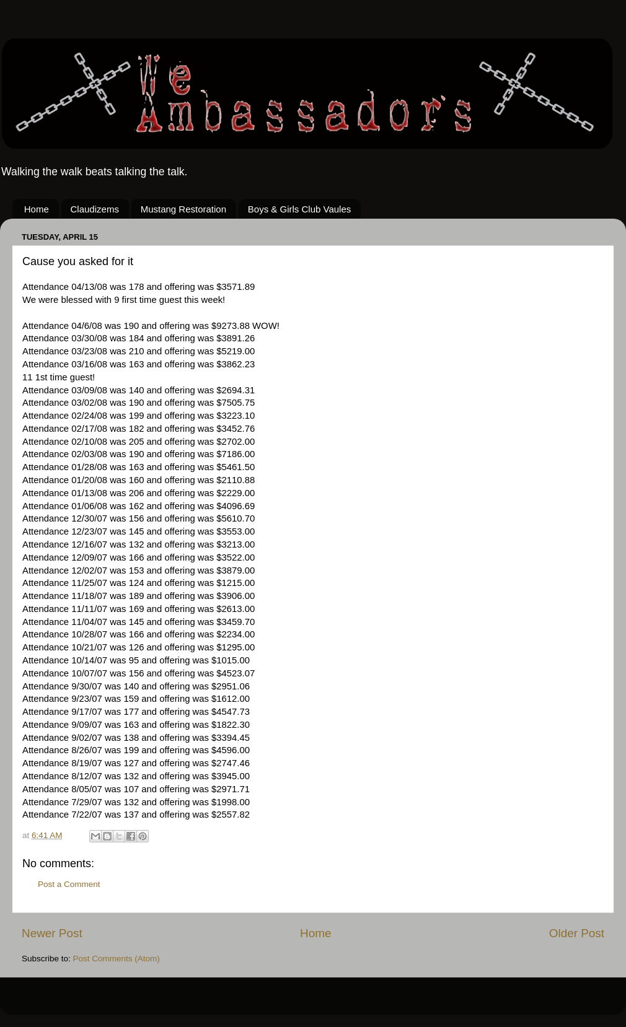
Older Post (576, 933)
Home (36, 209)
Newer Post (52, 933)
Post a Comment (69, 884)
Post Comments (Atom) (116, 958)
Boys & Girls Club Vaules (299, 209)
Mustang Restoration (183, 209)
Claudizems (95, 209)
